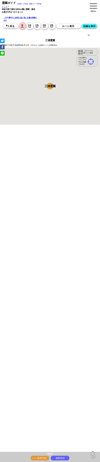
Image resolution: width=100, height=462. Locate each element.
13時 (29, 346)
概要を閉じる (42, 170)
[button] (50, 86)
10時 (29, 343)
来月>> (67, 312)
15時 (29, 350)
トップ (4, 7)
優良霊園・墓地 (14, 395)
